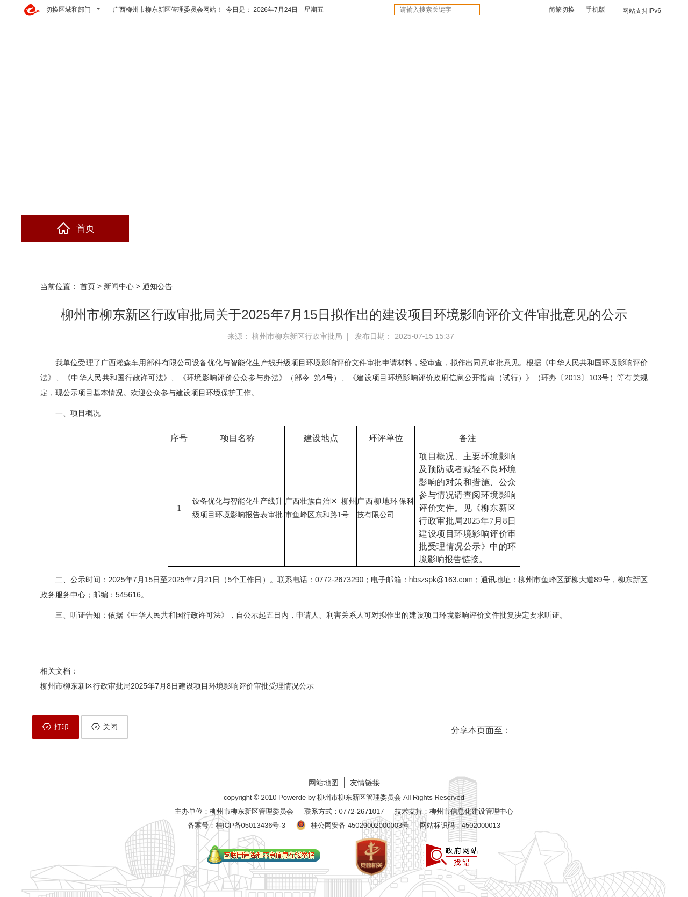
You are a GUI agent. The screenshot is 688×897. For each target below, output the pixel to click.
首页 (75, 228)
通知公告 (157, 286)
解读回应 (505, 228)
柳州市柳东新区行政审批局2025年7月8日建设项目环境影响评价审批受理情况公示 (177, 686)
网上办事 (290, 228)
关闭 (104, 726)
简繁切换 (562, 9)
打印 (55, 726)
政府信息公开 (182, 228)
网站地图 (324, 782)
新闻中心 (119, 286)
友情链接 (365, 782)
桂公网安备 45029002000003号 (360, 825)
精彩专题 (612, 228)
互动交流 (397, 228)
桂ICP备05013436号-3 (250, 825)
